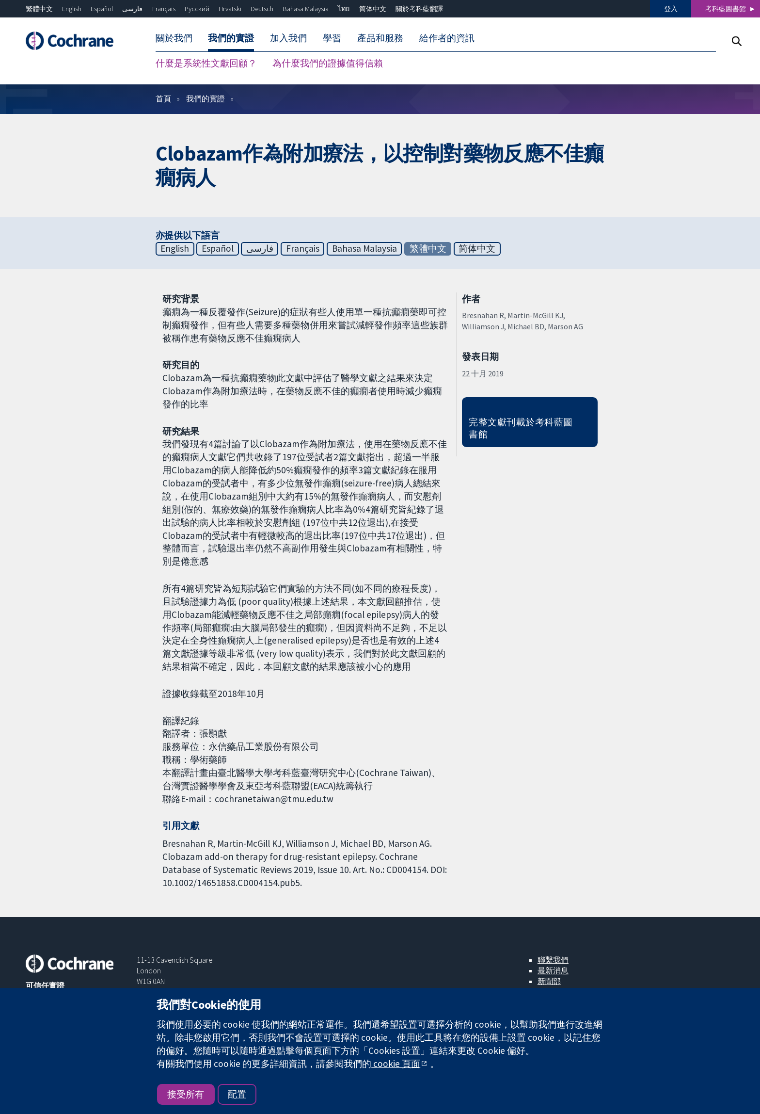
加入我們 (288, 38)
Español (102, 8)
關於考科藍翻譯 (419, 8)
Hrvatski (230, 8)
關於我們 (174, 38)
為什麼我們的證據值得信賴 (327, 63)
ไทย (343, 8)
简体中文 (372, 8)
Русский (197, 8)
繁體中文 (39, 8)
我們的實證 (231, 38)
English (71, 8)
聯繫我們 (553, 960)
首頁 (163, 98)
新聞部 (549, 981)
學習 (332, 38)
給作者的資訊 (447, 38)
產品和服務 (380, 38)
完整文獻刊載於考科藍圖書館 (520, 428)
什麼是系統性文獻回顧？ (206, 63)
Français (163, 8)
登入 (671, 8)
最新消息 (553, 970)
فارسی (132, 8)
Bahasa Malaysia (306, 8)
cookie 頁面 (395, 1063)
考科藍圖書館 (725, 8)
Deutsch (262, 8)
